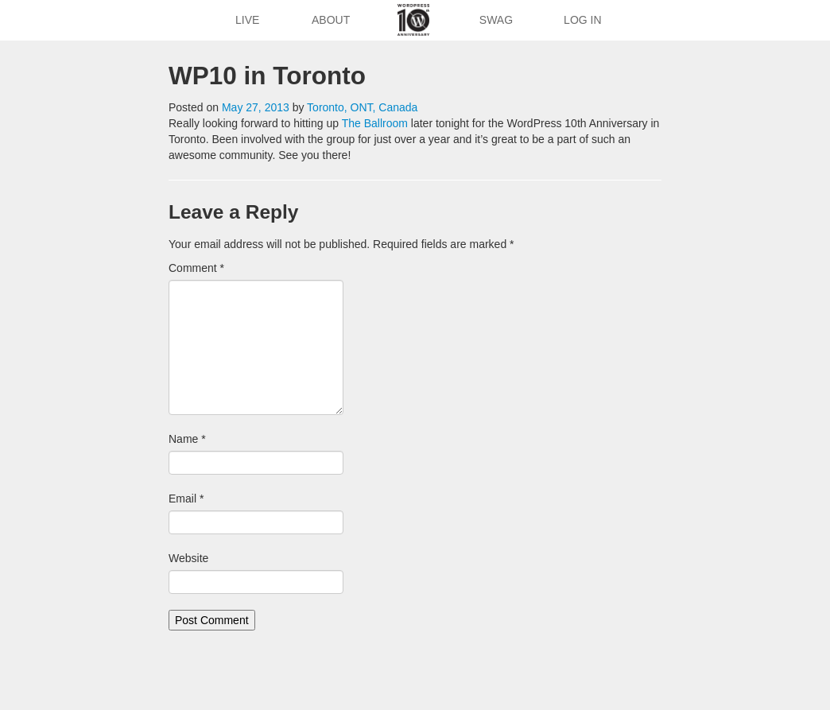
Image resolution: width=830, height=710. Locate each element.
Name (187, 439)
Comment (196, 268)
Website (188, 558)
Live (247, 20)
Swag (496, 20)
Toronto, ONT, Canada (362, 107)
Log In (582, 20)
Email (186, 498)
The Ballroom (375, 123)
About (331, 20)
